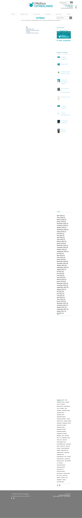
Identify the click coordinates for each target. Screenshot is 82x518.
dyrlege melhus (60, 421)
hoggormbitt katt (60, 452)
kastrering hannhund (61, 465)
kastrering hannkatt (61, 467)
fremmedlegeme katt (61, 444)
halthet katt (62, 446)
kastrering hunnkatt (61, 471)
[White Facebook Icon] (11, 498)
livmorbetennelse (60, 481)
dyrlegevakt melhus (61, 427)
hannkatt (58, 448)
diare (66, 408)
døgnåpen (59, 435)
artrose (58, 404)
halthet (58, 446)
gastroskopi (68, 444)
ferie (61, 437)
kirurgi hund (64, 475)
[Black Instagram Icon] (76, 7)
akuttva (63, 402)
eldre (63, 435)
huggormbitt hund (60, 454)
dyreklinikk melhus (60, 412)
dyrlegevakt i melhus (66, 423)
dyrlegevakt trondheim (61, 429)
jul (57, 462)
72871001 (71, 6)
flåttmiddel (64, 437)
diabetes (62, 408)
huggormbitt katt (60, 456)
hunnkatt (69, 456)
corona (58, 408)
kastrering (61, 462)
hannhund (68, 446)
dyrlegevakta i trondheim (62, 433)
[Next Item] (69, 34)
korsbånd (63, 477)
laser (67, 477)
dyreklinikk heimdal (66, 410)
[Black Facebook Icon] (76, 6)
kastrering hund (60, 469)
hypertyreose (67, 458)
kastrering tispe (66, 473)
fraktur (68, 437)
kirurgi (60, 475)
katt (57, 475)
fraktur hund (59, 439)
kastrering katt (60, 473)
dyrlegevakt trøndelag (61, 431)
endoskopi (67, 435)
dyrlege (68, 418)
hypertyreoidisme (60, 458)
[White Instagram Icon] (14, 498)
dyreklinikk (59, 410)
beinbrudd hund (60, 406)
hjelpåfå (58, 450)
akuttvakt (67, 402)
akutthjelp (59, 402)
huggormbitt (66, 452)
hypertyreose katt (60, 460)
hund (65, 456)
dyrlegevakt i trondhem (61, 425)
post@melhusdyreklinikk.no (67, 8)
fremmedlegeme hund (61, 441)
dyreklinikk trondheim (61, 416)
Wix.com (27, 493)
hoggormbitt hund (64, 450)
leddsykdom (59, 479)
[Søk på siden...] (62, 18)
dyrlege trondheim (67, 421)
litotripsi (64, 479)
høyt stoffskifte (68, 460)
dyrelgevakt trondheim (61, 418)
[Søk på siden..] (63, 3)
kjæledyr (58, 477)
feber (58, 437)
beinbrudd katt (67, 406)
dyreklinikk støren (60, 414)
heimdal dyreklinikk (65, 448)
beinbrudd (63, 404)
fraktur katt (65, 439)
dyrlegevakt (59, 423)
